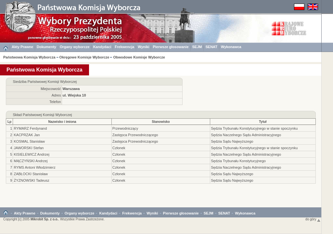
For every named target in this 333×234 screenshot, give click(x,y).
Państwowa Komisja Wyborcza (29, 57)
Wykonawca (231, 47)
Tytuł (262, 122)
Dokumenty (46, 47)
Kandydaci (102, 47)
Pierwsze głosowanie (170, 47)
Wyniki (143, 47)
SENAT (211, 47)
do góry (312, 219)
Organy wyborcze (75, 47)
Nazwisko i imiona (62, 122)
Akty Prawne (22, 47)
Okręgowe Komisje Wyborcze (84, 57)
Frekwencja (124, 47)
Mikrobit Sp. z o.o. (44, 219)
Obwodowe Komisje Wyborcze (139, 57)
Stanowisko (161, 122)
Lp (9, 122)
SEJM (197, 47)
